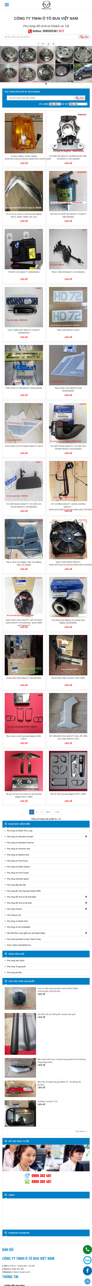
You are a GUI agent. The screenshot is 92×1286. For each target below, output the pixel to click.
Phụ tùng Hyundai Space (18, 879)
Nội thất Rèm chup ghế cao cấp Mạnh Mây (25, 933)
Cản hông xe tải (14, 915)
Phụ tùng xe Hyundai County (19, 836)
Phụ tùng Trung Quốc (16, 966)
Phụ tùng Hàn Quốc (16, 960)
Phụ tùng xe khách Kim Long (19, 831)
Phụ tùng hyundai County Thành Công (24, 939)
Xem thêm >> (81, 1131)
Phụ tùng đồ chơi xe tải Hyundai (21, 897)
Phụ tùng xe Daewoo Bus (18, 855)
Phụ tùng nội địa (14, 972)
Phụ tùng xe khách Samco (18, 867)
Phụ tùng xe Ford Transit (18, 873)
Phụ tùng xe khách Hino (17, 921)
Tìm (86, 37)
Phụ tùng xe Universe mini (18, 849)
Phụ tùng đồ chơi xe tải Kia (19, 903)
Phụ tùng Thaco (14, 909)
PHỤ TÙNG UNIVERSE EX (19, 945)
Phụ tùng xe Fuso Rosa (17, 861)
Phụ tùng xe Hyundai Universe (20, 842)
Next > (48, 812)
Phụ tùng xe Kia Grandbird (18, 927)
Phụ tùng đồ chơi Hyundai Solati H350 (24, 891)
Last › (57, 812)
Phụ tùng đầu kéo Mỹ (16, 885)
